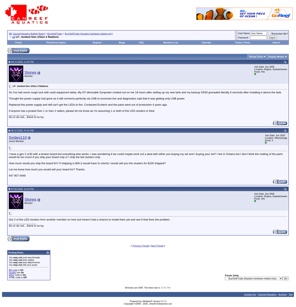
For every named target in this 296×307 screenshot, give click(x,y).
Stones (30, 72)
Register (97, 42)
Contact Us (250, 294)
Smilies (12, 272)
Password (243, 37)
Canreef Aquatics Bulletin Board (29, 33)
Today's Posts (242, 42)
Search (276, 42)
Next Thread (157, 246)
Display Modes (276, 56)
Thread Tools (256, 56)
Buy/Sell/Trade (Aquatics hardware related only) (89, 33)
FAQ (141, 42)
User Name (244, 33)
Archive (283, 294)
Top (291, 294)
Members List (170, 42)
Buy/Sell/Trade (54, 33)
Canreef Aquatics (267, 294)
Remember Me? (278, 33)
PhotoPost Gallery (56, 42)
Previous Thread (141, 246)
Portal (18, 42)
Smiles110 (18, 137)
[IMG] (11, 275)
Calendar (206, 42)
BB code (13, 270)
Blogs (122, 42)
